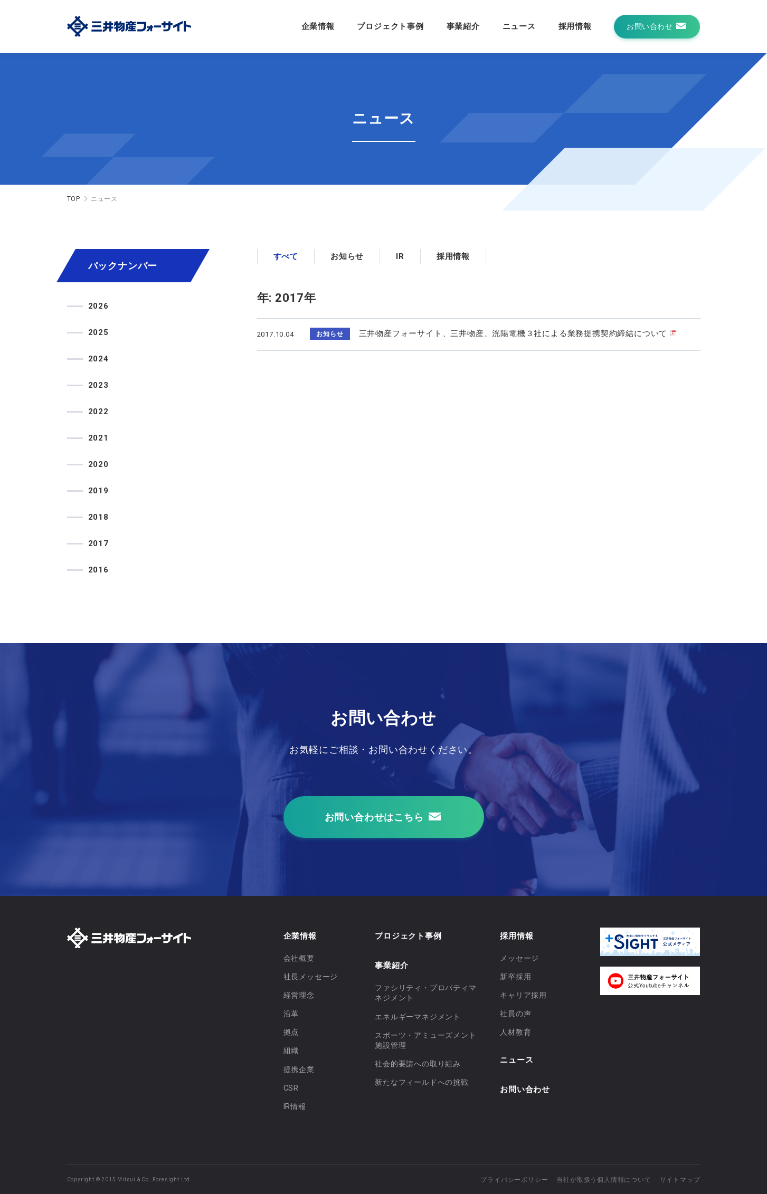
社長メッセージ (310, 976)
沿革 (291, 1013)
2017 (98, 543)
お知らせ (347, 256)
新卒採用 (515, 976)
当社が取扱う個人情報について (603, 1179)
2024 (98, 359)
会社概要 (299, 958)
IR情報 (294, 1106)
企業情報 (318, 26)
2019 (98, 490)
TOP (73, 199)
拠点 (291, 1032)
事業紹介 (463, 26)
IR (400, 256)
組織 (291, 1050)
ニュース (519, 26)
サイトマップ (680, 1179)
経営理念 (299, 995)
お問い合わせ (525, 1089)
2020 (98, 464)
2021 (98, 438)
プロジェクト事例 (390, 26)
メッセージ (519, 958)
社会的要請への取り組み (418, 1063)
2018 (98, 517)
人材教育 (515, 1032)
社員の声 (515, 1013)
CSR (291, 1088)
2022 (98, 411)
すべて (285, 256)
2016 (98, 570)
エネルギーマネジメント (418, 1016)
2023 (98, 385)
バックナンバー (123, 265)
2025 (98, 332)
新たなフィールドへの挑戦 (422, 1082)
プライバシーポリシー (514, 1179)
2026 (98, 306)
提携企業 (299, 1069)
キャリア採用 (523, 995)
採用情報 (575, 26)
